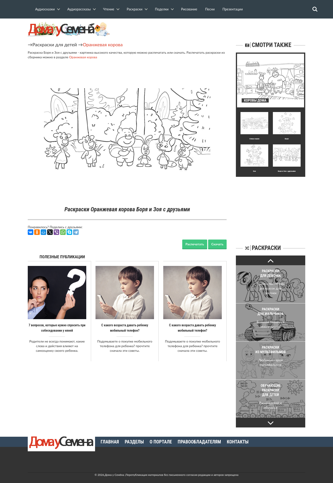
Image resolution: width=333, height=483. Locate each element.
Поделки (162, 9)
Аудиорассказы (79, 9)
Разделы (134, 441)
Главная (110, 441)
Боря (287, 139)
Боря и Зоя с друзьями (287, 171)
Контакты (238, 441)
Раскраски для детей (54, 44)
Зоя (254, 171)
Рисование (189, 9)
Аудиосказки (45, 9)
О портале (161, 441)
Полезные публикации (62, 256)
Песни (210, 9)
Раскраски (134, 9)
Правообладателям (199, 441)
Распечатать (194, 244)
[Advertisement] (270, 206)
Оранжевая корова (103, 44)
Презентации (232, 9)
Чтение (108, 9)
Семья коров (254, 139)
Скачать (217, 244)
